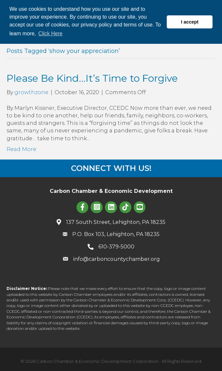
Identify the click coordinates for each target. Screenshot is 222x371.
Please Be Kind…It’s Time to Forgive (92, 78)
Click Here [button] (50, 33)
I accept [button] (189, 22)
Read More (21, 149)
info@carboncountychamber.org (116, 259)
